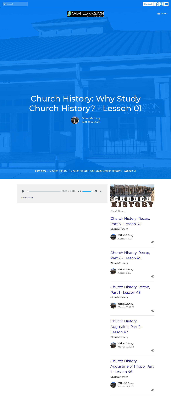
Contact (148, 4)
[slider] (44, 191)
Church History (58, 170)
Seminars (40, 170)
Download (27, 197)
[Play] (23, 191)
